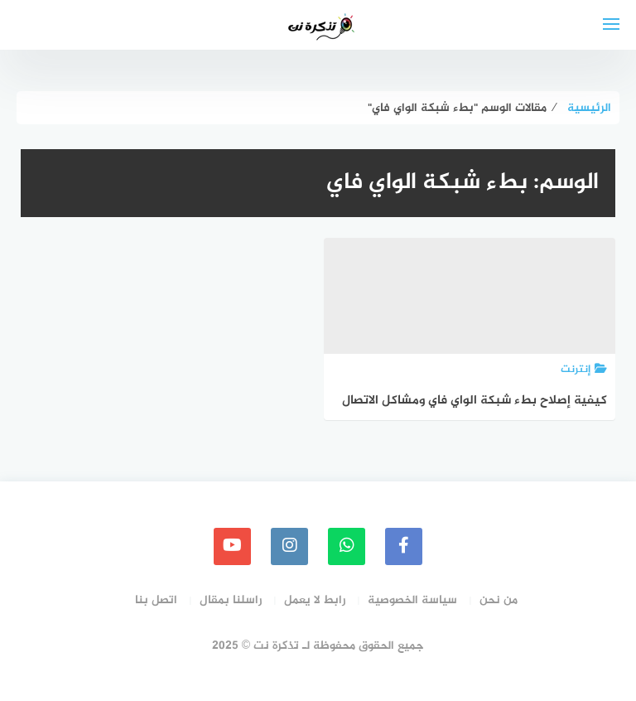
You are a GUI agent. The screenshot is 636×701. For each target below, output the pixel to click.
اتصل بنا (156, 600)
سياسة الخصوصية (412, 600)
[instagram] (289, 546)
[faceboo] (403, 546)
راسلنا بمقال (231, 600)
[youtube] (232, 546)
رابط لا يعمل (314, 600)
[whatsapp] (346, 546)
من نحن (498, 600)
